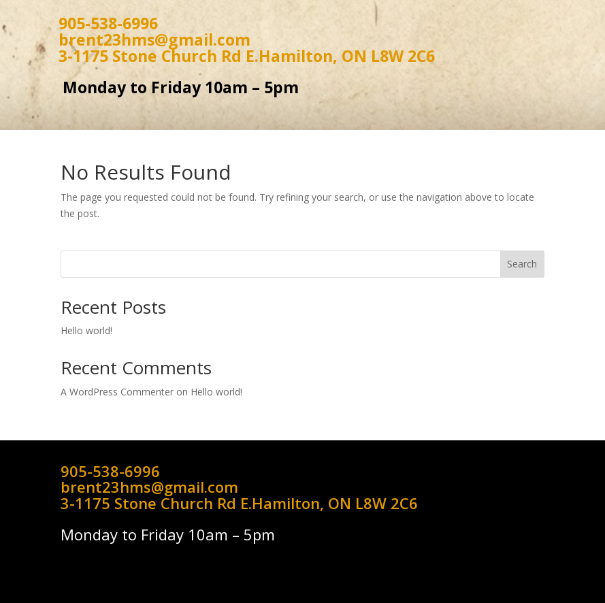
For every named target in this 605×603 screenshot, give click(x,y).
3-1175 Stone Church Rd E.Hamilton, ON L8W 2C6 (247, 56)
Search (522, 263)
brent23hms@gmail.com (154, 39)
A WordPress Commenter (117, 391)
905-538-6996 (108, 23)
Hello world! (86, 330)
